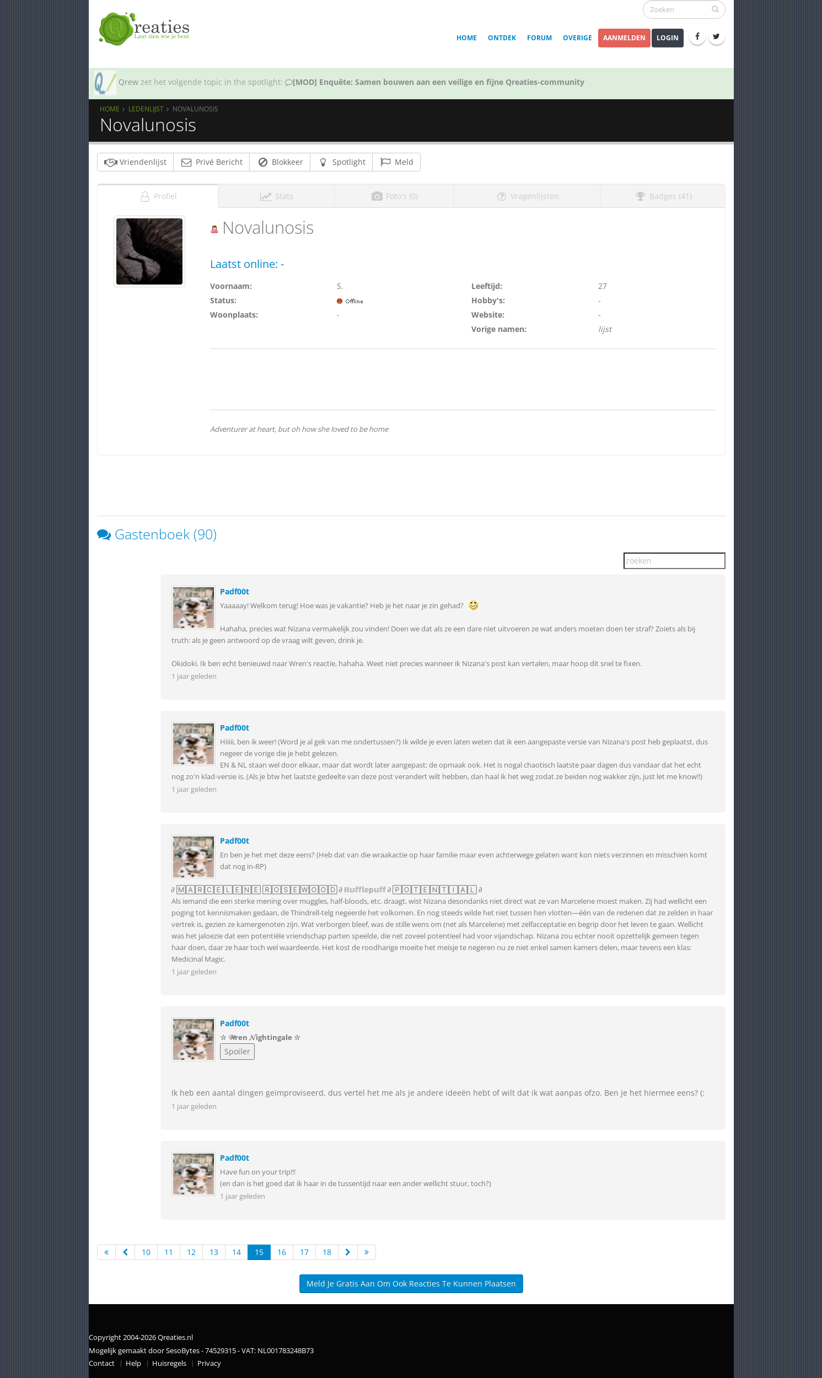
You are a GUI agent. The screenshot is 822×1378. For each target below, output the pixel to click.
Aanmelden (624, 37)
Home (466, 37)
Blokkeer (279, 162)
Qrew (128, 82)
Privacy (209, 1363)
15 (259, 1252)
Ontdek (502, 37)
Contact (102, 1363)
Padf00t (234, 591)
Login (668, 37)
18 (327, 1252)
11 (168, 1252)
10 (146, 1252)
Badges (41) (663, 196)
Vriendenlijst (135, 162)
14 (236, 1252)
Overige (577, 37)
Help (133, 1363)
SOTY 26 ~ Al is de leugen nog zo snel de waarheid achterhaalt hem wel (420, 82)
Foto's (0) (394, 196)
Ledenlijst (146, 108)
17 (304, 1252)
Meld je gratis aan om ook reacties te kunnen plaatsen (411, 1283)
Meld (396, 162)
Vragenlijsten (527, 196)
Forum (539, 37)
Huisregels (169, 1363)
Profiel (157, 196)
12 (191, 1252)
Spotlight (341, 162)
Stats (276, 196)
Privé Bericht (211, 162)
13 (213, 1252)
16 (281, 1252)
